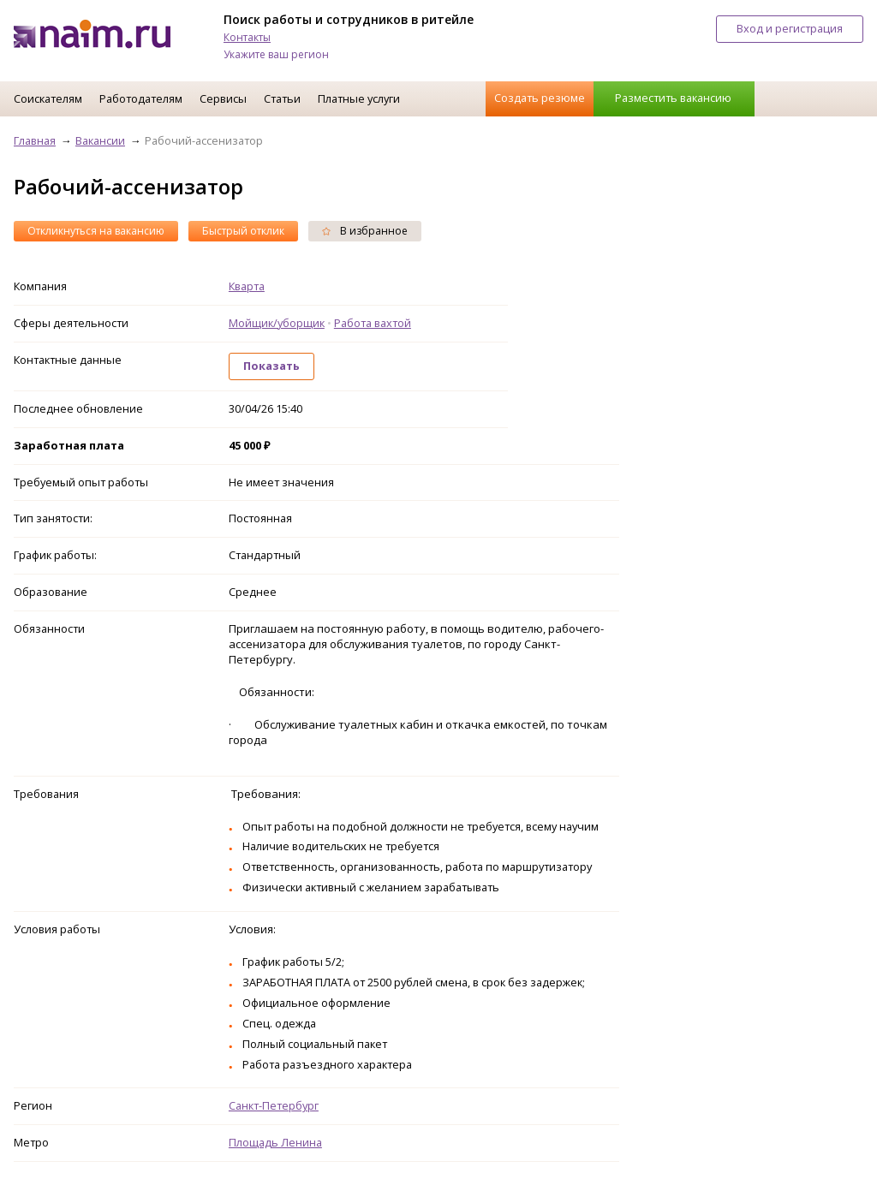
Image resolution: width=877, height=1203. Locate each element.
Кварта (247, 286)
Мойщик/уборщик (277, 323)
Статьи (282, 98)
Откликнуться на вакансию (95, 230)
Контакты (247, 37)
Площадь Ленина (275, 1142)
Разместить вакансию (673, 97)
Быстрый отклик (243, 230)
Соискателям (48, 98)
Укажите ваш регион (276, 54)
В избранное (365, 230)
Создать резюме (539, 97)
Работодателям (140, 98)
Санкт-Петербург (274, 1105)
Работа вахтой (372, 323)
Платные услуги (359, 98)
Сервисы (223, 98)
